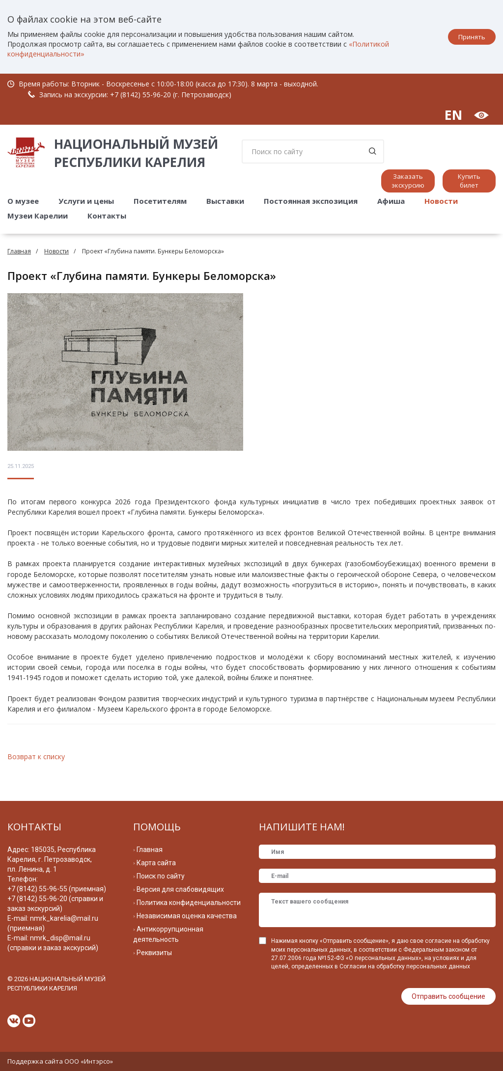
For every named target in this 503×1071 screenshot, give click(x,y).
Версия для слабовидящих (180, 889)
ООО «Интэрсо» (88, 1061)
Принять (471, 36)
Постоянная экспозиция (311, 201)
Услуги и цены (86, 201)
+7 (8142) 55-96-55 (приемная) (56, 889)
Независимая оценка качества (187, 916)
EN (453, 115)
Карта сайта (156, 863)
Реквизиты (154, 953)
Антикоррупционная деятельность (168, 934)
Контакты (106, 215)
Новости (441, 201)
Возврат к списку (36, 756)
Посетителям (160, 201)
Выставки (225, 201)
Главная (19, 251)
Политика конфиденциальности (189, 902)
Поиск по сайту (161, 876)
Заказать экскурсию (407, 181)
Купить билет (469, 181)
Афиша (391, 201)
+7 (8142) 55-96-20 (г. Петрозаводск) (170, 94)
